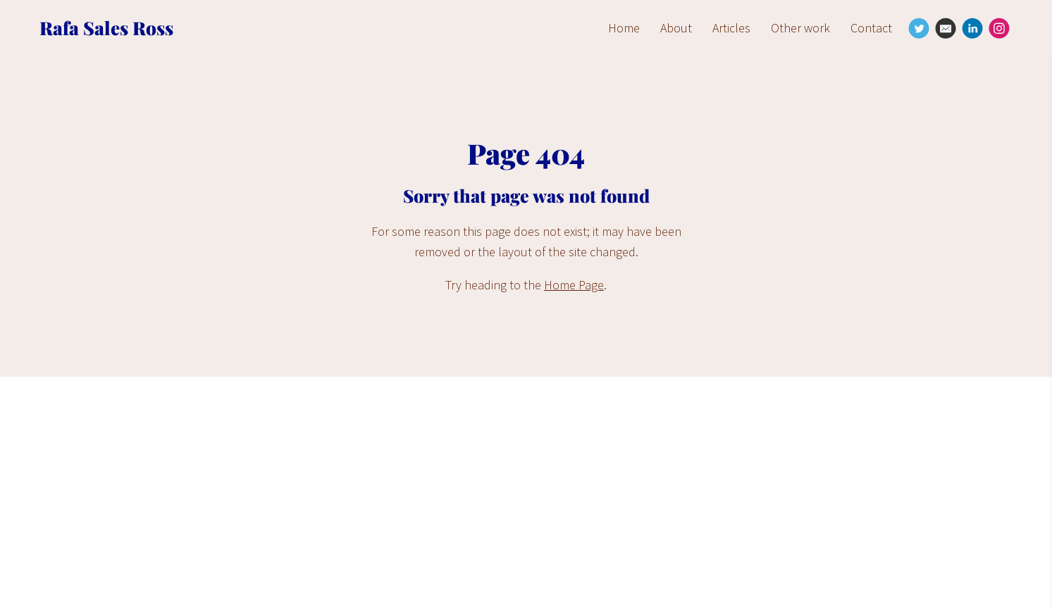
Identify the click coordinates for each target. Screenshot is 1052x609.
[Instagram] (999, 28)
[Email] (945, 28)
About (676, 28)
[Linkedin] (972, 28)
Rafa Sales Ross (106, 27)
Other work (800, 28)
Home (624, 28)
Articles (731, 28)
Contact (871, 28)
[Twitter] (918, 28)
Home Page (574, 285)
